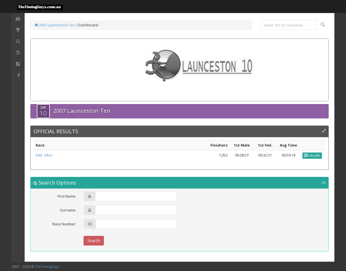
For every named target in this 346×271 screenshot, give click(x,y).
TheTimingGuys (47, 266)
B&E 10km (44, 155)
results (312, 155)
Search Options (54, 182)
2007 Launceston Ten (55, 24)
